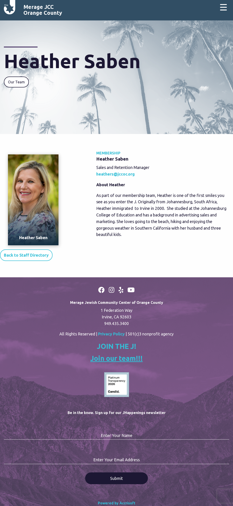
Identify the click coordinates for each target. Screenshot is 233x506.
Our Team (16, 82)
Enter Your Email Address (116, 459)
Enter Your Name (116, 435)
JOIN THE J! (116, 346)
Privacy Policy (111, 334)
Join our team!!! (116, 358)
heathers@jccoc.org (115, 174)
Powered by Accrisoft (116, 503)
